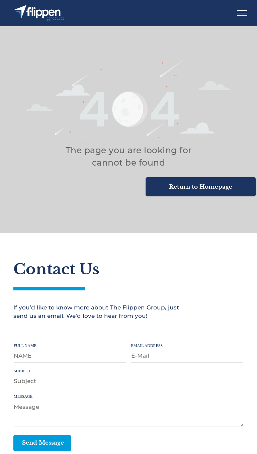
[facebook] (17, 333)
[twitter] (32, 333)
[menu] (242, 13)
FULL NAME (25, 345)
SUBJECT (22, 371)
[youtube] (46, 333)
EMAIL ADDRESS (147, 345)
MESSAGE (23, 396)
